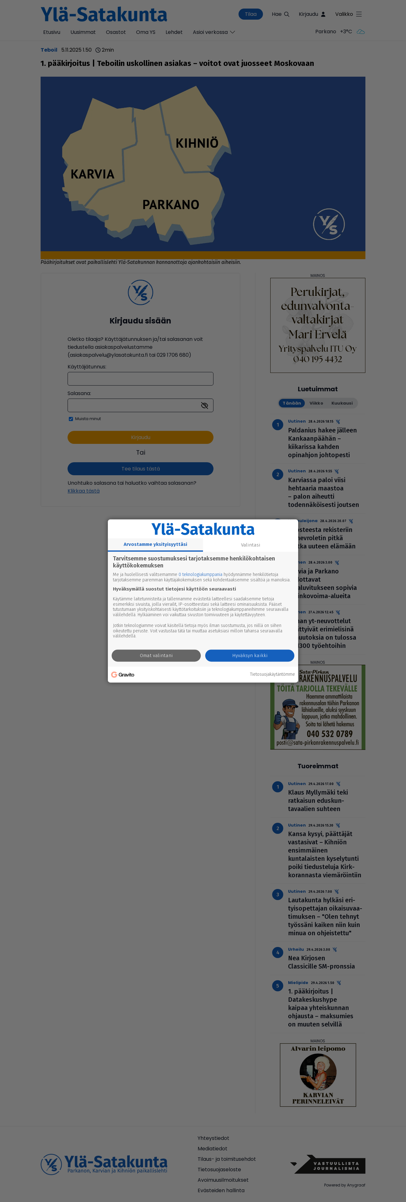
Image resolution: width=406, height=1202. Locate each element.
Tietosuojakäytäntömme (272, 674)
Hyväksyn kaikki (250, 656)
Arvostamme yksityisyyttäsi (155, 544)
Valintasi (250, 545)
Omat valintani (156, 656)
